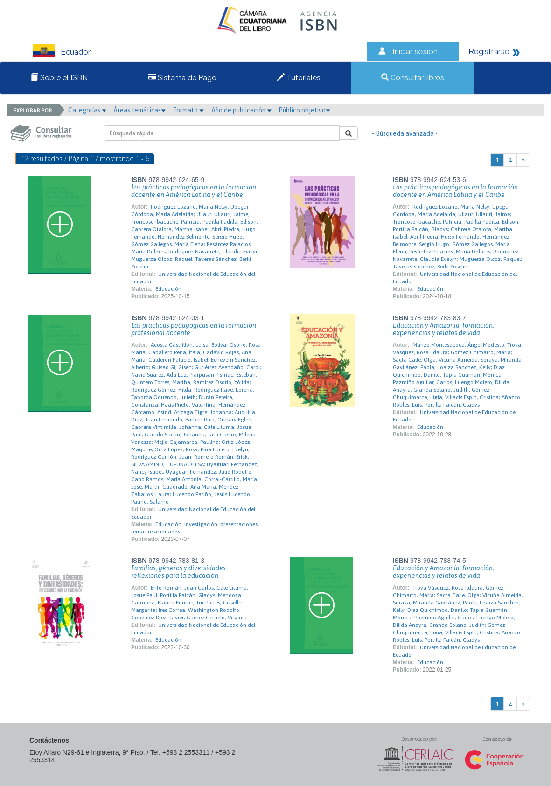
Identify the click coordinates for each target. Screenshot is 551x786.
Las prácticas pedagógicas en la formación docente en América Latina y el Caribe (193, 190)
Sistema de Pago (182, 77)
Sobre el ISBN (59, 77)
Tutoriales (299, 77)
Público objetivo (304, 110)
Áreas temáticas (139, 110)
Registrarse (488, 51)
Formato (188, 110)
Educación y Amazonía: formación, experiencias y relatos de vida (443, 329)
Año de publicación (241, 110)
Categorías (87, 110)
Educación (168, 289)
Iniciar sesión (415, 51)
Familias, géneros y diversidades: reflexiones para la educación (179, 571)
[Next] (523, 160)
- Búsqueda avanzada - (405, 133)
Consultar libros (412, 77)
